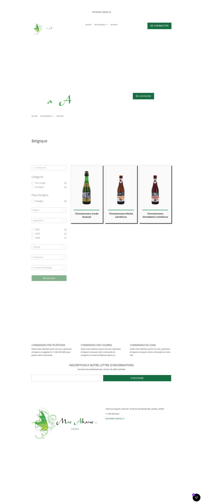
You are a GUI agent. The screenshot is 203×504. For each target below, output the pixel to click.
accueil (88, 25)
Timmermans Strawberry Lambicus (155, 215)
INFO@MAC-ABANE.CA (114, 418)
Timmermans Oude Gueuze (86, 215)
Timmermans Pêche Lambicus (121, 215)
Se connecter (143, 96)
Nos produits (99, 25)
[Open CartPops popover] (196, 497)
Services (114, 25)
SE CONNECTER (159, 26)
